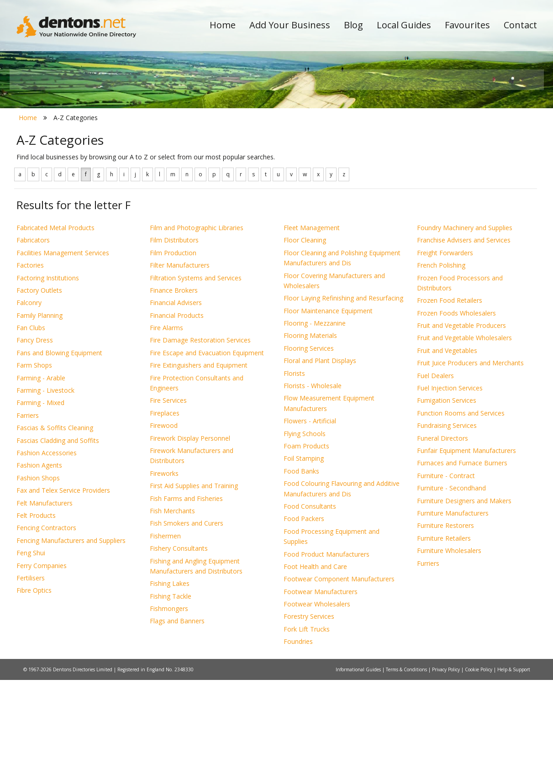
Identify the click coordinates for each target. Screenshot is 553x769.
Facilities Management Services (62, 341)
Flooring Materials (310, 425)
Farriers (27, 504)
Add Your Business (289, 25)
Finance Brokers (174, 379)
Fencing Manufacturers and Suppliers (71, 629)
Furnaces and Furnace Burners (462, 552)
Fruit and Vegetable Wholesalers (464, 427)
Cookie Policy (479, 758)
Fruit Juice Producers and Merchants (470, 452)
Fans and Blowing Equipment (59, 441)
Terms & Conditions (407, 758)
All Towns (60, 162)
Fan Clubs (30, 416)
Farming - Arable (40, 467)
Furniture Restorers (445, 615)
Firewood (164, 515)
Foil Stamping (304, 547)
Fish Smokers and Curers (186, 612)
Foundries (298, 731)
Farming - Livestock (45, 479)
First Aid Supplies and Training (194, 575)
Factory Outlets (39, 379)
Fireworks (164, 562)
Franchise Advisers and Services (464, 329)
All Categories (264, 162)
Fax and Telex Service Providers (63, 579)
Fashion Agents (39, 554)
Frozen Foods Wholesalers (456, 402)
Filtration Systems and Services (196, 367)
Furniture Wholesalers (449, 640)
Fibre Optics (34, 679)
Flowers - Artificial (310, 510)
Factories (30, 354)
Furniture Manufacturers (453, 602)
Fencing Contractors (46, 617)
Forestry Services (309, 705)
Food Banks (301, 560)
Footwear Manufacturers (321, 680)
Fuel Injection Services (450, 477)
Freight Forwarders (445, 341)
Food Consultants (310, 595)
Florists (294, 462)
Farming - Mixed (40, 492)
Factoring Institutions (47, 367)
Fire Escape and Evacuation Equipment (207, 441)
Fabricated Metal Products (55, 316)
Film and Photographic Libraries (196, 316)
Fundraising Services (447, 515)
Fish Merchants (172, 599)
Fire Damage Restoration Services (200, 429)
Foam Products (306, 535)
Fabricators (33, 329)
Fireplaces (164, 502)
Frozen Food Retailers (449, 389)
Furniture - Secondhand (451, 577)
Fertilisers (30, 667)
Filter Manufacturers (180, 354)
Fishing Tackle (170, 685)
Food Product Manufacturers (326, 643)
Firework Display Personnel (190, 527)
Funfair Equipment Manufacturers (466, 539)
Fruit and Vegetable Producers (461, 414)
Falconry (29, 392)
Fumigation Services (446, 489)
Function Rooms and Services (461, 502)
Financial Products (177, 404)
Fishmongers (169, 697)
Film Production (173, 341)
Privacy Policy (446, 758)
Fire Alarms (166, 416)
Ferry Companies (41, 654)
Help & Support (513, 758)
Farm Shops (34, 454)
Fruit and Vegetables (447, 439)
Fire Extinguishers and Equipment (199, 454)
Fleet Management (312, 316)
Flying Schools (305, 522)
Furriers (428, 652)
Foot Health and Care (315, 655)
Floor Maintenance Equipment (328, 399)
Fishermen (165, 625)
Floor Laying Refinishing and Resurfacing (343, 387)
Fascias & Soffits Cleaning (54, 517)
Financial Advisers (176, 392)
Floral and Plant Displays (320, 450)
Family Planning (39, 404)
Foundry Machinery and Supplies (464, 316)
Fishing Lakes (170, 673)
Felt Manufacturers (44, 592)
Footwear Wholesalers (317, 693)
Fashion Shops (38, 567)
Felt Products (36, 604)
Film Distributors (174, 329)
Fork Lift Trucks (307, 718)
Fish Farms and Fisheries (186, 587)
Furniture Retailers (444, 627)
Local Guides (404, 25)
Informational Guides (359, 758)
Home (223, 25)
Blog (353, 25)
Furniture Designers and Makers (464, 589)
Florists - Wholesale (313, 474)
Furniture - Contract (446, 564)
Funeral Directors (442, 527)
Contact (520, 25)
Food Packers (304, 608)
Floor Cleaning (305, 329)
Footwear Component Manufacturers (339, 668)
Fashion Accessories (46, 541)
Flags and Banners (177, 710)
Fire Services (168, 489)
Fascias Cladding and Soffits (57, 529)
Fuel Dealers (435, 464)
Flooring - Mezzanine (315, 412)
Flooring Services (309, 437)
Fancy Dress (34, 429)
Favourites (467, 25)
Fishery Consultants (179, 637)
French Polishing (441, 354)
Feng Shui (30, 642)
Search (474, 146)
